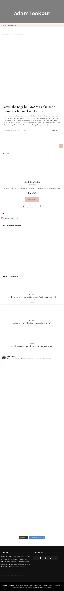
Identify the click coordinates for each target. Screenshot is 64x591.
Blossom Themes (21, 587)
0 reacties (25, 130)
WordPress (47, 587)
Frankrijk (32, 294)
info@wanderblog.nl (11, 218)
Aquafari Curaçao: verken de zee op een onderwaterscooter (32, 346)
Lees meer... (55, 130)
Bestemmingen (8, 103)
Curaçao (32, 343)
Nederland (18, 103)
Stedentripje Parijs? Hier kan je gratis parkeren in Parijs (32, 323)
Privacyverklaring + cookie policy (12, 575)
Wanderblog (19, 585)
